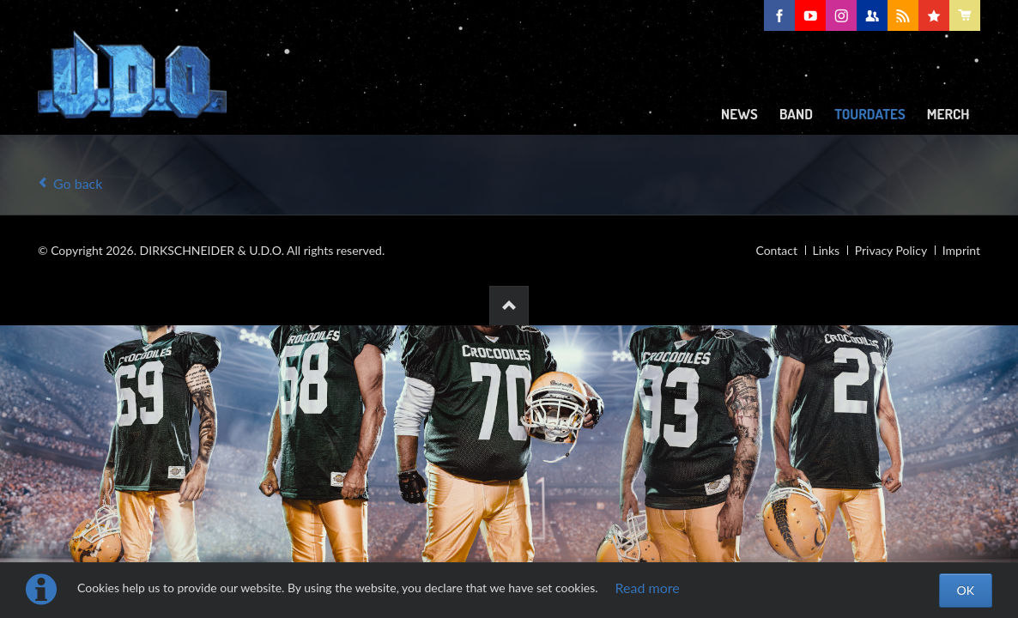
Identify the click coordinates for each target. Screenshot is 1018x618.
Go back (77, 183)
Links (826, 250)
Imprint (961, 250)
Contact (776, 250)
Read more (647, 587)
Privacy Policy (891, 250)
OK (965, 590)
